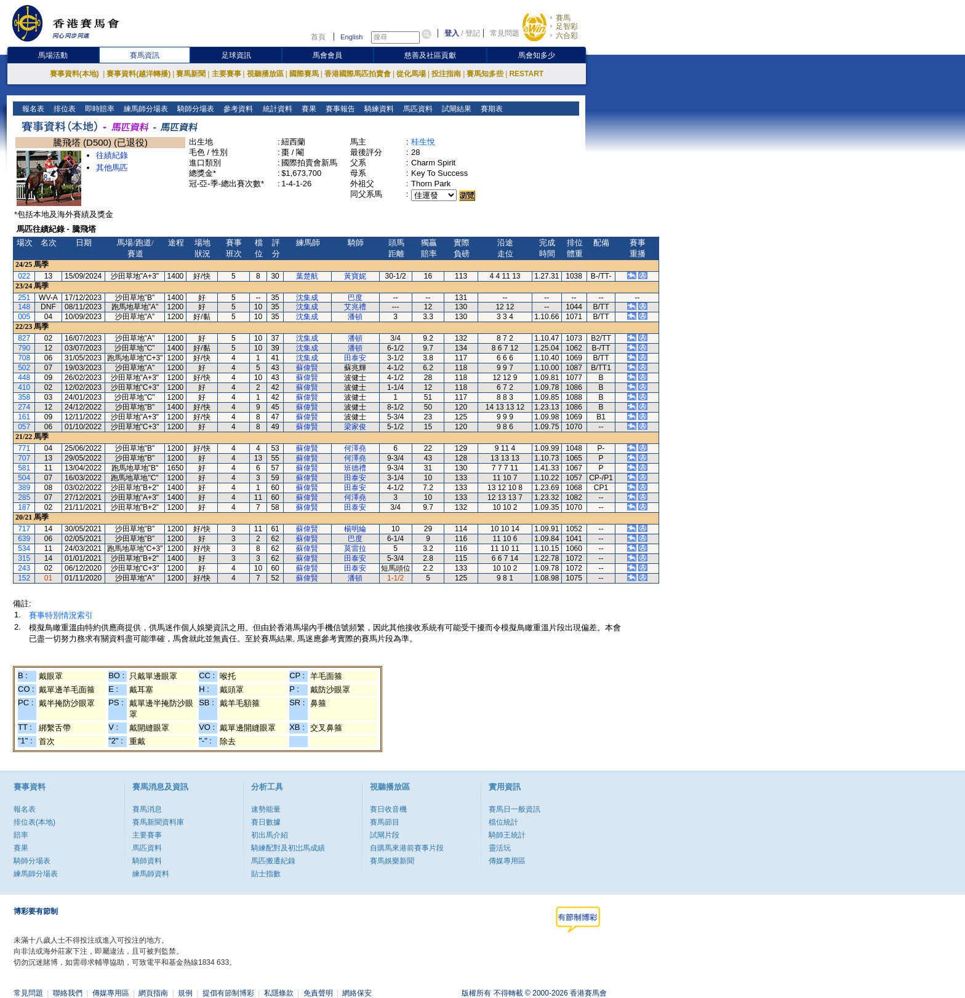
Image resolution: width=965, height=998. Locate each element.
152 (24, 578)
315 (24, 558)
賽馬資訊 (144, 55)
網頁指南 (153, 993)
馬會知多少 (536, 55)
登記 (472, 33)
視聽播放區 (265, 73)
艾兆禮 (355, 307)
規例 (185, 993)
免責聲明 (318, 993)
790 (24, 348)
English (351, 37)
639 (24, 538)
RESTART (526, 73)
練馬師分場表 (145, 109)
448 (24, 377)
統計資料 (276, 109)
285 (24, 497)
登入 (451, 33)
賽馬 (563, 18)
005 (24, 316)
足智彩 (567, 26)
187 (24, 507)
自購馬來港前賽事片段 (407, 848)
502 (24, 367)
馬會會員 (327, 55)
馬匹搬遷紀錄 (273, 861)
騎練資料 (377, 109)
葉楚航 (307, 276)
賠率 (21, 835)
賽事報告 (338, 109)
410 (24, 387)
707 (24, 458)
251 (24, 297)
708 (24, 358)
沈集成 (307, 297)
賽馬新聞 (191, 73)
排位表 (64, 109)
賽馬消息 (147, 809)
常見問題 (504, 33)
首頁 (318, 37)
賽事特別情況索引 (61, 615)
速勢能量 (266, 809)
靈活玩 (500, 848)
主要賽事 (226, 73)
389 (24, 487)
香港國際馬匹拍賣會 (357, 73)
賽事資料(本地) (75, 73)
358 (24, 397)
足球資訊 (236, 55)
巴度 (355, 297)
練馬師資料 (150, 873)
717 (24, 529)
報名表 (32, 109)
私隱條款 (279, 993)
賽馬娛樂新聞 (392, 861)
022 (24, 276)
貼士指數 (266, 873)
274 (24, 407)
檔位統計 (503, 822)
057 (24, 426)
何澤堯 (355, 448)
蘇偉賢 (307, 367)
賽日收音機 (388, 809)
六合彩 (567, 35)
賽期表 (490, 109)
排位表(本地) (34, 822)
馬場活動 (53, 55)
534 (24, 548)
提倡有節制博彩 (228, 993)
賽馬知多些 (484, 73)
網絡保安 (357, 993)
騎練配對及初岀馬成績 (288, 848)
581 (24, 468)
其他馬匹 (112, 167)
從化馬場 (411, 73)
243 (24, 568)
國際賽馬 (304, 73)
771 (24, 448)
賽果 (307, 109)
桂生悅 (423, 141)
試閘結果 (455, 109)
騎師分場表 (194, 109)
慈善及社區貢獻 (430, 55)
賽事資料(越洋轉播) (138, 73)
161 (24, 417)
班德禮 (355, 468)
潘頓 (355, 316)
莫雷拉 (355, 548)
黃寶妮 (355, 276)
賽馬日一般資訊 (514, 809)
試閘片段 (384, 835)
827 (24, 338)
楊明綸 (355, 529)
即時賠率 (98, 109)
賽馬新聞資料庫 (158, 822)
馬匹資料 (416, 109)
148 (24, 307)
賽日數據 (266, 822)
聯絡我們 (67, 993)
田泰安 (355, 358)
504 (24, 477)
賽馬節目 (384, 822)
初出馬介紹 (269, 835)
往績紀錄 (112, 155)
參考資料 (237, 109)
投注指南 (446, 73)
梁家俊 (355, 426)
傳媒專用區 (507, 861)
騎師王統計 (507, 835)
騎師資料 (147, 861)
